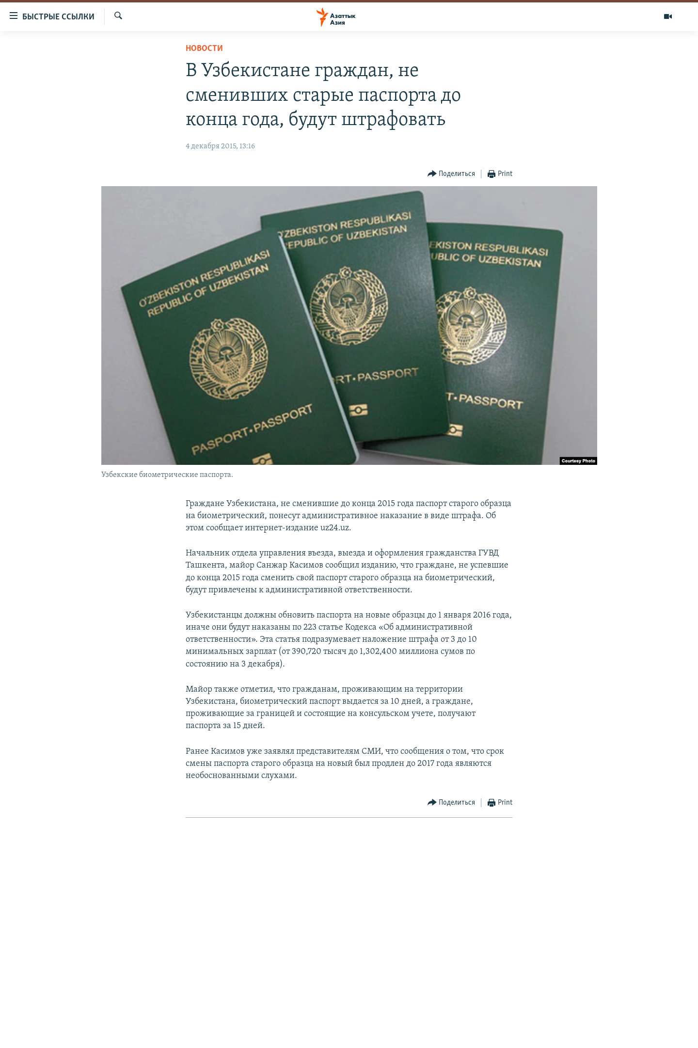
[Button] (452, 174)
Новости (204, 48)
